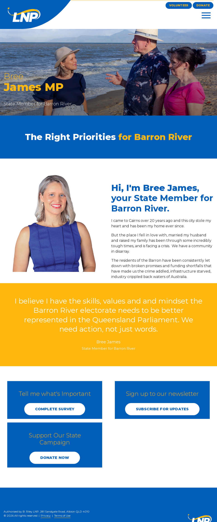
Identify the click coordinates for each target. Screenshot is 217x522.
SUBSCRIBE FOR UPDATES (162, 409)
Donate (203, 5)
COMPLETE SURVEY (54, 409)
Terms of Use (62, 515)
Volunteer (178, 5)
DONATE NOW (54, 458)
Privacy (46, 515)
